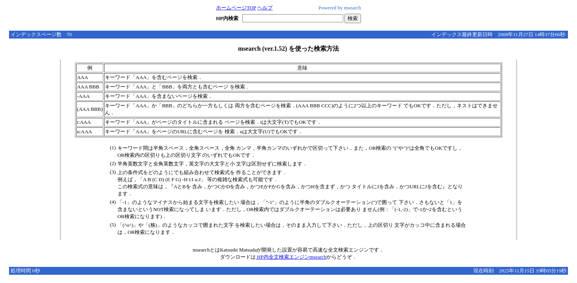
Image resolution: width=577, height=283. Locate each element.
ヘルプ (265, 8)
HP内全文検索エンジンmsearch (291, 257)
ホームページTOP (236, 8)
